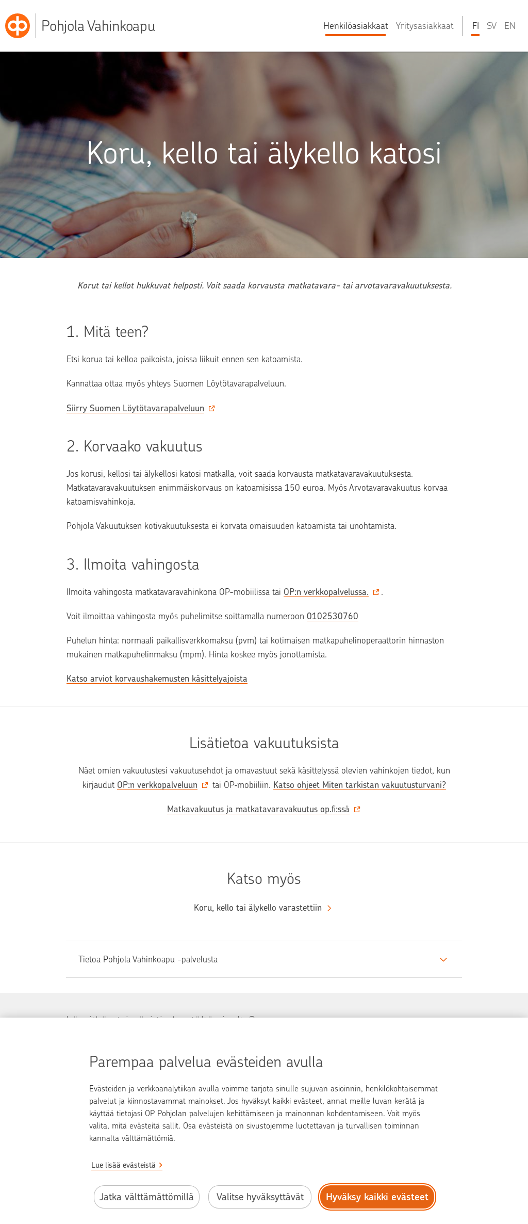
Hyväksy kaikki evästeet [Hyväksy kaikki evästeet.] (377, 1197)
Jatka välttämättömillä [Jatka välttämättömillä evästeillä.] (147, 1197)
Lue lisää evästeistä (123, 1165)
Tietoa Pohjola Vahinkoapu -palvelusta (148, 959)
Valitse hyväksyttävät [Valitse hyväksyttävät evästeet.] (260, 1197)
